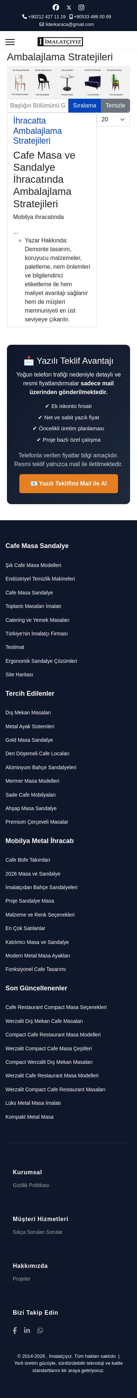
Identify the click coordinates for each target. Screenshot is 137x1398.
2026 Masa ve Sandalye (32, 874)
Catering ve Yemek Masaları (37, 620)
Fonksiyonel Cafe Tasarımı (35, 969)
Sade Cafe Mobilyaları (30, 795)
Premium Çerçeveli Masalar (36, 822)
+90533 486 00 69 (92, 16)
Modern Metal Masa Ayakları (37, 956)
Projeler (21, 1279)
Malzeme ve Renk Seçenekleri (40, 915)
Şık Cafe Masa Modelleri (33, 565)
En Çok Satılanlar (25, 928)
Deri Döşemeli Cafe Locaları (37, 753)
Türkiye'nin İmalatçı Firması (36, 633)
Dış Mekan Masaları (28, 712)
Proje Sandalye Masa (29, 901)
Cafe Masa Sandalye (29, 593)
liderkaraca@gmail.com (70, 24)
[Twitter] (69, 7)
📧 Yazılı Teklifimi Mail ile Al (68, 483)
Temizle (115, 105)
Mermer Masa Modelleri (32, 781)
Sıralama (84, 105)
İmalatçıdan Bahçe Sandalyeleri (41, 887)
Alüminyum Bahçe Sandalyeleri (40, 767)
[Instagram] (81, 7)
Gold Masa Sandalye (29, 740)
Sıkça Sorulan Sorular (37, 1232)
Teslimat (14, 647)
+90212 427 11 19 (47, 16)
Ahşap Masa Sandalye (31, 808)
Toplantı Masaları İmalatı (33, 606)
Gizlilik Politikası (31, 1185)
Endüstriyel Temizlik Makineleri (40, 579)
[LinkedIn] (27, 1331)
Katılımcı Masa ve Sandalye (37, 942)
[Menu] (10, 42)
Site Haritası (19, 674)
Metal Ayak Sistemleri (29, 726)
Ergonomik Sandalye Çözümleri (41, 661)
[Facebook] (56, 7)
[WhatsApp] (40, 1331)
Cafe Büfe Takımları (27, 860)
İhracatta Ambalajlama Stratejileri (37, 131)
